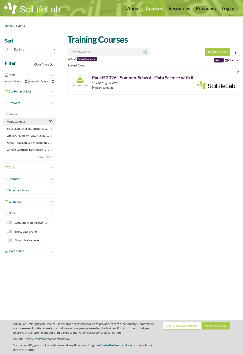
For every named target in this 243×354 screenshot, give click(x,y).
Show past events (22, 231)
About (133, 8)
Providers (206, 8)
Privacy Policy (33, 339)
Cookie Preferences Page (115, 345)
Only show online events (27, 222)
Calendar (232, 60)
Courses (154, 8)
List (218, 60)
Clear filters (43, 64)
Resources (179, 8)
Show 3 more (44, 156)
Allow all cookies (215, 325)
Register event (217, 52)
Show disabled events (25, 240)
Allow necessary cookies (182, 325)
